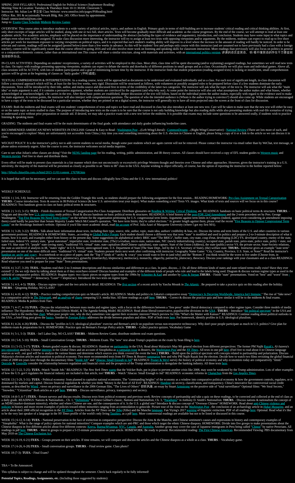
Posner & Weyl (160, 360)
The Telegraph (42, 297)
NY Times (192, 349)
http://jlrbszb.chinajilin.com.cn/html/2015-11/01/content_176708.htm (43, 172)
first (125, 284)
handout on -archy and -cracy (19, 254)
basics (49, 317)
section (132, 284)
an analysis (64, 297)
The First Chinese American (215, 430)
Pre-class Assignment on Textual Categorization (257, 197)
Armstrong (183, 386)
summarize (153, 356)
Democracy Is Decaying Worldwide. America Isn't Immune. (225, 294)
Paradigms (170, 400)
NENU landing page (84, 152)
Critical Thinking (186, 211)
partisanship (121, 346)
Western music (269, 152)
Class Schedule (31, 22)
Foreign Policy (77, 317)
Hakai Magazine (273, 406)
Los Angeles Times (244, 373)
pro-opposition (10, 349)
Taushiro (115, 413)
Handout (165, 382)
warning (191, 410)
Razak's (268, 346)
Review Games (61, 22)
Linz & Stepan (190, 274)
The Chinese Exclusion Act (34, 433)
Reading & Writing (163, 211)
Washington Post (127, 129)
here (152, 297)
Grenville (21, 363)
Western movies (11, 156)
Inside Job (81, 360)
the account (122, 224)
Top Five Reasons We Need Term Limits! (43, 217)
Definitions (82, 400)
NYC (122, 426)
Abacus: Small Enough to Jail (114, 360)
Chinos (256, 426)
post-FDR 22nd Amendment (209, 214)
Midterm (46, 22)
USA (212, 310)
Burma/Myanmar (107, 426)
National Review (236, 129)
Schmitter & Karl (151, 274)
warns (112, 369)
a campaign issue (127, 349)
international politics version (203, 52)
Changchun (214, 373)
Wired (34, 386)
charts (78, 297)
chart (42, 314)
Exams (17, 22)
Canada (131, 426)
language (157, 410)
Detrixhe (7, 363)
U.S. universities (45, 214)
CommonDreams (177, 129)
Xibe (119, 410)
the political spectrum (258, 310)
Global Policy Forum (105, 234)
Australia (147, 426)
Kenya (91, 426)
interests (47, 349)
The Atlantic (191, 284)
